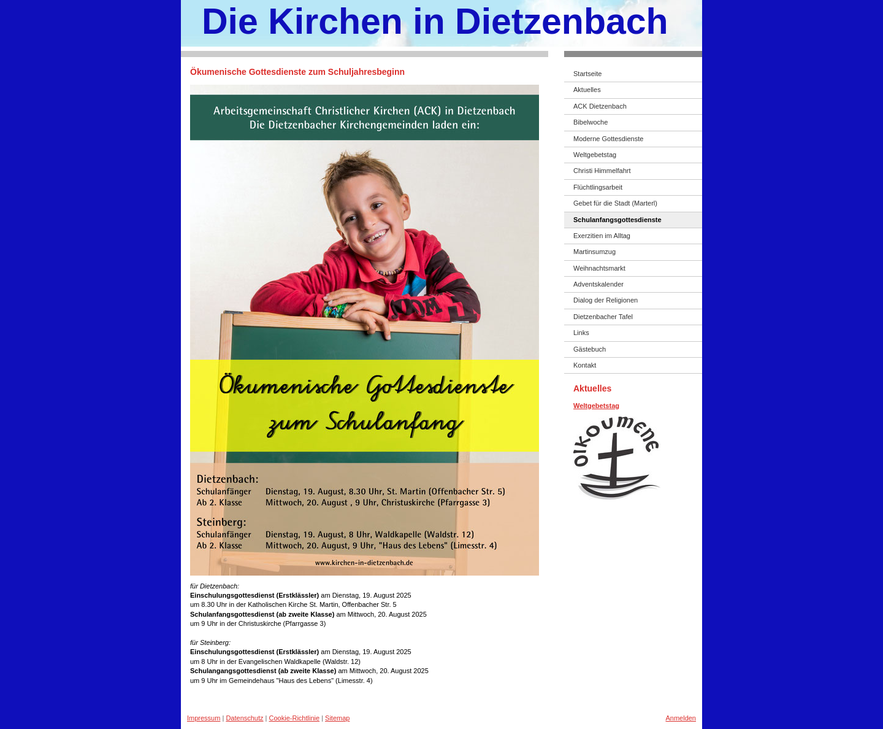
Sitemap (337, 718)
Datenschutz (244, 718)
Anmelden (680, 718)
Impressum (203, 718)
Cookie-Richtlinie (294, 718)
